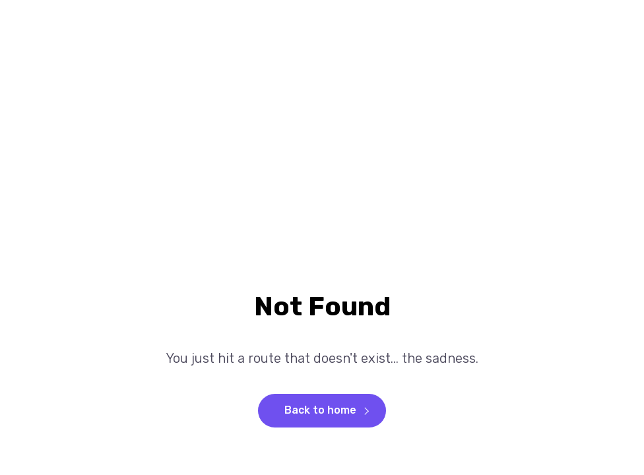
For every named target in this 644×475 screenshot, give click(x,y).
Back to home (320, 410)
